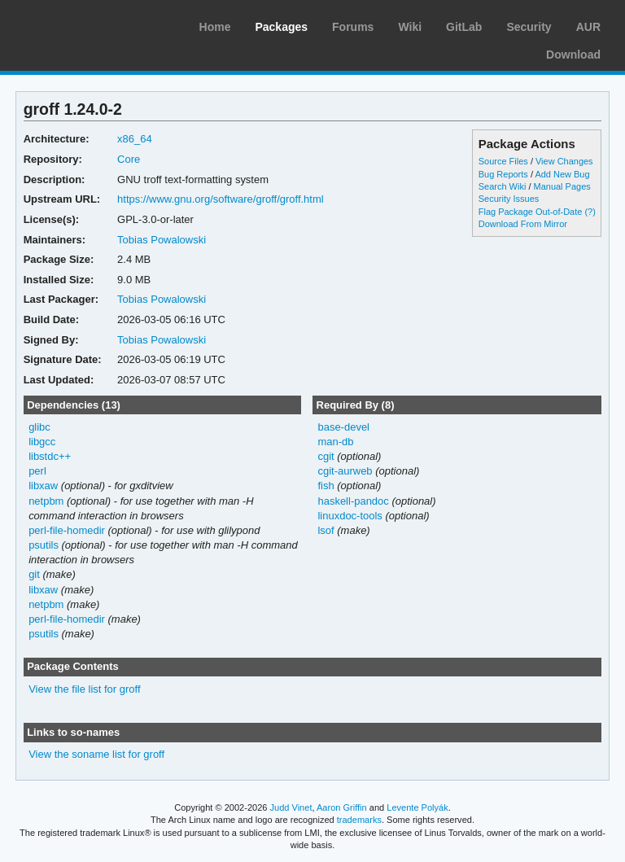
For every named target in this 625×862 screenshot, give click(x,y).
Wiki (410, 26)
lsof (325, 530)
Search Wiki (503, 186)
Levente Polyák (417, 807)
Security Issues (509, 198)
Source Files (503, 161)
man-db (335, 441)
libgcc (41, 441)
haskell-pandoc (352, 501)
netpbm (45, 501)
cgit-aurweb (344, 471)
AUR (588, 26)
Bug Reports (503, 174)
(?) (589, 212)
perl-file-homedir (66, 530)
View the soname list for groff (96, 754)
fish (325, 485)
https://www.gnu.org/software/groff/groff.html (220, 199)
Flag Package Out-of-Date (531, 212)
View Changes (564, 161)
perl (37, 471)
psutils (43, 545)
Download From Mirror (523, 224)
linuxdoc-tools (349, 516)
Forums (353, 26)
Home (215, 26)
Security (528, 26)
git (34, 574)
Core (128, 159)
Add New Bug (562, 174)
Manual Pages (562, 186)
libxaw (43, 485)
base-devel (343, 427)
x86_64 (134, 139)
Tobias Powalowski (161, 240)
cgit (325, 456)
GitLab (464, 26)
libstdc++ (49, 456)
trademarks (359, 820)
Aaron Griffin (342, 807)
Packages (281, 26)
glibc (39, 427)
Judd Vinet (291, 807)
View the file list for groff (84, 689)
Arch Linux (89, 24)
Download (573, 54)
